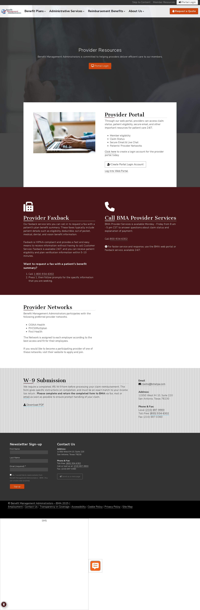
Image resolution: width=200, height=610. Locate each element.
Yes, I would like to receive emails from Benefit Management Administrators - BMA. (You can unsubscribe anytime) (29, 478)
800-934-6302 (119, 239)
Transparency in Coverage (54, 506)
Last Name (15, 457)
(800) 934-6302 (159, 413)
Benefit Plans (34, 11)
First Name (15, 449)
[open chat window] (95, 565)
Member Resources (164, 2)
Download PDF (33, 404)
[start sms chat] (44, 564)
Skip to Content (141, 2)
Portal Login (100, 66)
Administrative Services (65, 11)
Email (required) (18, 466)
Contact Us (31, 506)
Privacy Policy (112, 506)
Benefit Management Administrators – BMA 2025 (40, 503)
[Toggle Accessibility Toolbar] (4, 604)
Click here (110, 151)
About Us (135, 11)
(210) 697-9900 (155, 410)
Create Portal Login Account (125, 164)
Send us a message (70, 476)
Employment (15, 506)
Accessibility (78, 506)
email (26, 397)
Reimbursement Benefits (105, 11)
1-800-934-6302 (44, 274)
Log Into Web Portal (116, 171)
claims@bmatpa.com (152, 384)
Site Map (127, 506)
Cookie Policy (95, 506)
